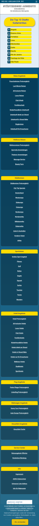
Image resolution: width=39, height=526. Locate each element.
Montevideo (19, 44)
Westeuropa (19, 198)
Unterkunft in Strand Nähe (19, 119)
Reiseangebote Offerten (19, 453)
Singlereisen (19, 124)
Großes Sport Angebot (19, 257)
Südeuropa (19, 202)
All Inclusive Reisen (19, 91)
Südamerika (19, 226)
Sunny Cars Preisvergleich (19, 408)
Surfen (19, 285)
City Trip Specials (19, 188)
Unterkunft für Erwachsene (19, 129)
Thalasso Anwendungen (19, 155)
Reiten (19, 271)
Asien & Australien (19, 231)
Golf (19, 266)
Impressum (19, 474)
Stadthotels (19, 366)
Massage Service (19, 159)
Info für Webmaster (19, 488)
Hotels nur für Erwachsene (19, 357)
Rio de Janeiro (19, 54)
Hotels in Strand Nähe (19, 352)
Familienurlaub (19, 105)
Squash (19, 281)
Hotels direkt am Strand (19, 347)
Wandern (19, 300)
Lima (19, 40)
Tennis (19, 295)
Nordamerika (19, 217)
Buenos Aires (19, 33)
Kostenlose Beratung (19, 458)
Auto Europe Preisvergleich (19, 413)
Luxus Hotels (19, 328)
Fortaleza (19, 36)
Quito (19, 47)
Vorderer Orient (19, 236)
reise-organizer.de (13, 1)
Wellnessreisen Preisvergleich (19, 145)
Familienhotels (19, 338)
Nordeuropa (19, 212)
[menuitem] (19, 30)
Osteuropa (19, 207)
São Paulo (19, 61)
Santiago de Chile (19, 58)
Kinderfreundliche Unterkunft (19, 110)
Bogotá (19, 29)
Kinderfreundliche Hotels (19, 343)
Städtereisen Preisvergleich (19, 183)
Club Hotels (19, 333)
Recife (19, 51)
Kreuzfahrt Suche (19, 429)
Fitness (19, 262)
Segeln (19, 276)
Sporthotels (19, 371)
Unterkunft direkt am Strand (19, 115)
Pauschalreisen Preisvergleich (19, 81)
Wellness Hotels (19, 362)
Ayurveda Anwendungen (19, 150)
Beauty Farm (19, 164)
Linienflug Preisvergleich (19, 392)
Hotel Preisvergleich (19, 319)
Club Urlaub (19, 100)
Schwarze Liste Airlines (19, 484)
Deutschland (19, 193)
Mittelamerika (19, 221)
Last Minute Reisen (19, 86)
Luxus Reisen (19, 96)
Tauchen (19, 290)
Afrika (19, 241)
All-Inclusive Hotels (19, 324)
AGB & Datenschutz (19, 479)
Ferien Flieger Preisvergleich (19, 387)
